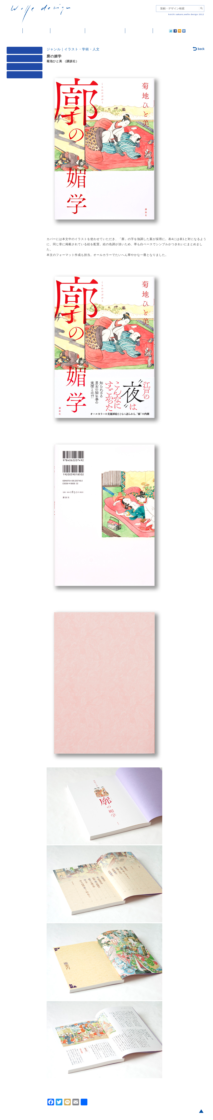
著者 (25, 67)
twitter (157, 30)
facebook (163, 30)
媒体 (25, 51)
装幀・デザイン (36, 30)
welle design (40, 14)
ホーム (15, 30)
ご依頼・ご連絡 (139, 30)
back (199, 49)
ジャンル (25, 59)
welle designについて (105, 30)
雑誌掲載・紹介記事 (67, 30)
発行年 (25, 75)
